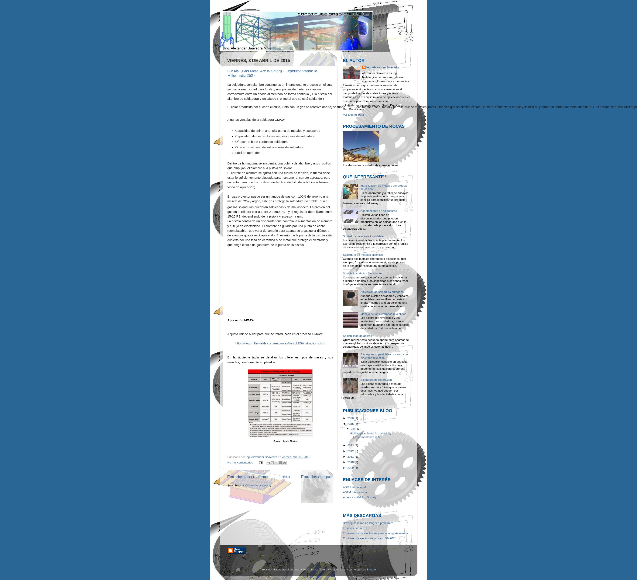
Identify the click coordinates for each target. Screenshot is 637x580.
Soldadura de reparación (376, 379)
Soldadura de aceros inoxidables (364, 236)
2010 (351, 462)
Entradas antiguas (317, 476)
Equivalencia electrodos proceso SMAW (368, 538)
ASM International (354, 487)
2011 (351, 456)
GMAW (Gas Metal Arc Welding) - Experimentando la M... (371, 435)
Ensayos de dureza (355, 528)
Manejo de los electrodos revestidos (383, 314)
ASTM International (355, 492)
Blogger (372, 569)
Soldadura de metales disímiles (363, 254)
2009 (351, 467)
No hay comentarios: (241, 462)
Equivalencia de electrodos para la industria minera (375, 533)
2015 (351, 424)
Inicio (285, 476)
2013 (351, 445)
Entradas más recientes (248, 476)
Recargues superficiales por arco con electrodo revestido (384, 356)
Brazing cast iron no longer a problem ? (368, 523)
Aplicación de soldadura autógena (382, 292)
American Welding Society (359, 497)
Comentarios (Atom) (258, 485)
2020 (351, 418)
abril (354, 428)
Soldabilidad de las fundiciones (362, 273)
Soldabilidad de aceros (357, 335)
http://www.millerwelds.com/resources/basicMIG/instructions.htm (280, 343)
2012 (351, 451)
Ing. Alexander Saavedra (383, 67)
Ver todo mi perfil (353, 114)
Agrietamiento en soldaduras (378, 210)
